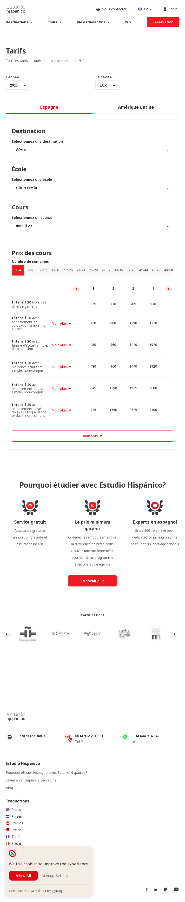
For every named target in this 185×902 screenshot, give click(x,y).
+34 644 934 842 (146, 736)
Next (173, 634)
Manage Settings (55, 875)
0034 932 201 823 (89, 736)
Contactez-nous (31, 736)
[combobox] (18, 85)
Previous (8, 634)
